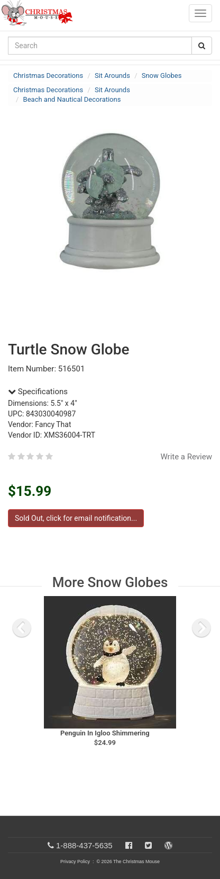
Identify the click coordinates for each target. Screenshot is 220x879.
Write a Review (186, 456)
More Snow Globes (110, 582)
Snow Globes (162, 75)
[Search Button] (201, 46)
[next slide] (201, 627)
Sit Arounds (112, 75)
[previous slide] (21, 627)
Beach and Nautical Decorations (72, 99)
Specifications (38, 391)
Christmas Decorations (48, 75)
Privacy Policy (75, 861)
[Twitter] (148, 845)
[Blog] (168, 845)
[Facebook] (128, 845)
